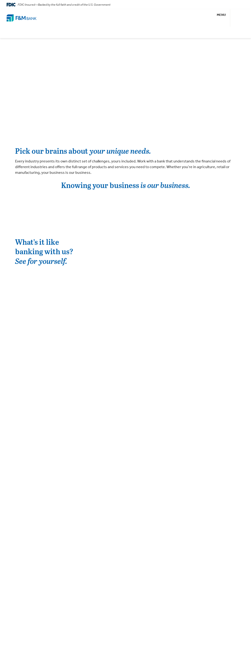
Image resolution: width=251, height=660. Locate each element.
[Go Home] (21, 18)
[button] (221, 18)
